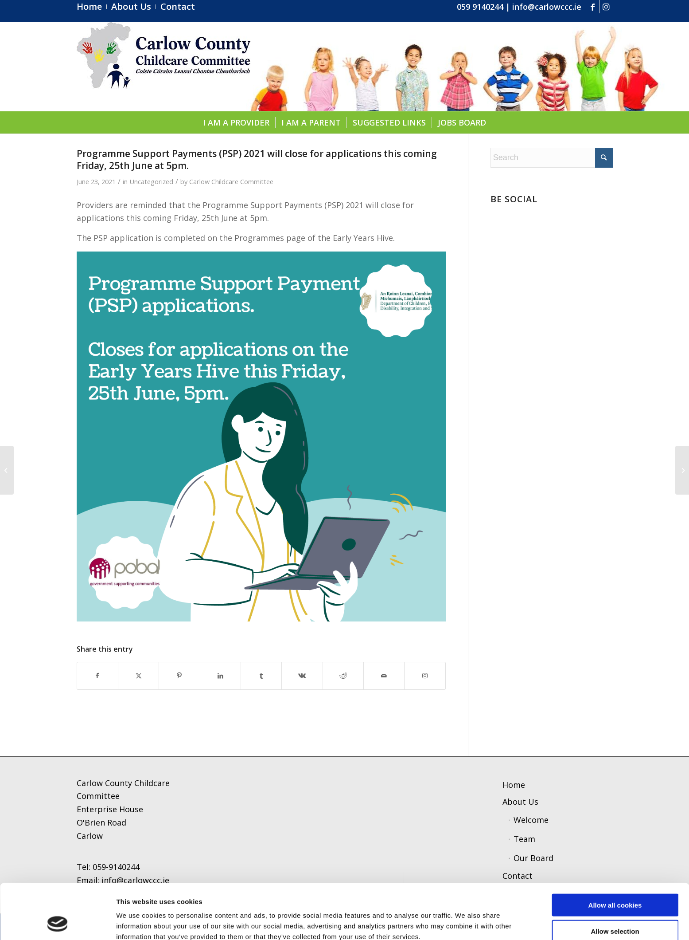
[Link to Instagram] (606, 6)
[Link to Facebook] (592, 6)
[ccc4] (163, 66)
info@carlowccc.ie (546, 6)
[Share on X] (138, 675)
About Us (520, 801)
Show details (462, 922)
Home (513, 784)
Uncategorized (151, 181)
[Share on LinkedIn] (220, 675)
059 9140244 (480, 6)
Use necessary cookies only (615, 905)
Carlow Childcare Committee (231, 181)
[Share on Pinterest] (179, 675)
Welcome (531, 819)
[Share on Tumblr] (261, 675)
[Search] (551, 158)
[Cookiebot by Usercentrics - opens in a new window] (57, 922)
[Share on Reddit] (343, 675)
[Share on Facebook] (97, 675)
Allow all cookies (615, 853)
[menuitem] (92, 6)
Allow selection (615, 879)
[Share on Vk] (302, 675)
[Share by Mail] (384, 675)
